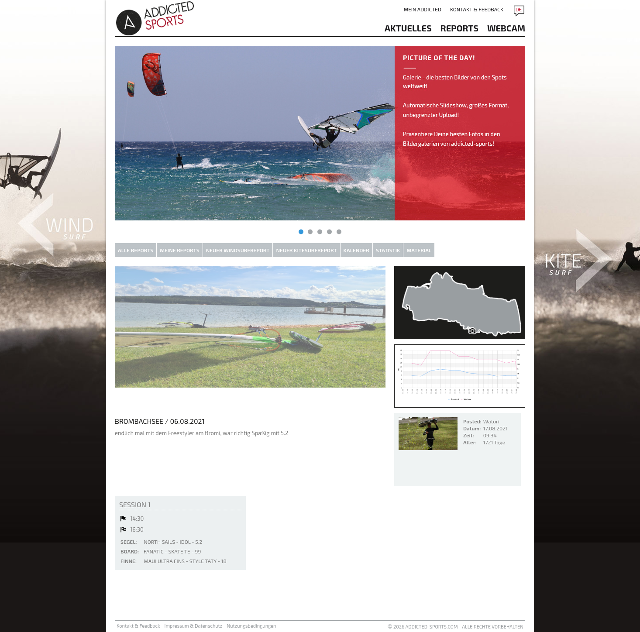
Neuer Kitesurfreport (306, 250)
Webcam (506, 28)
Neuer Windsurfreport (238, 250)
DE (519, 9)
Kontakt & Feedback (476, 9)
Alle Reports (135, 250)
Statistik (388, 250)
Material (418, 250)
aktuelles (408, 28)
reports (459, 28)
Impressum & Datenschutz (194, 626)
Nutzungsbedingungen (251, 626)
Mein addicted (422, 9)
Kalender (356, 250)
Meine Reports (179, 250)
